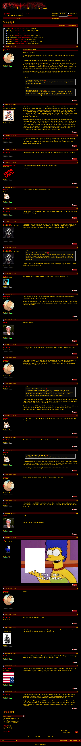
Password (54, 15)
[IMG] (4, 727)
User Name (55, 13)
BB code (5, 725)
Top (79, 740)
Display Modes (72, 25)
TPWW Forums (9, 13)
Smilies (5, 726)
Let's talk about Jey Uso (17, 28)
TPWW (70, 740)
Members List (55, 18)
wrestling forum (27, 13)
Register (18, 18)
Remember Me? (73, 13)
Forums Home (63, 740)
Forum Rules (6, 731)
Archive (75, 740)
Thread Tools (61, 25)
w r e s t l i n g (18, 13)
